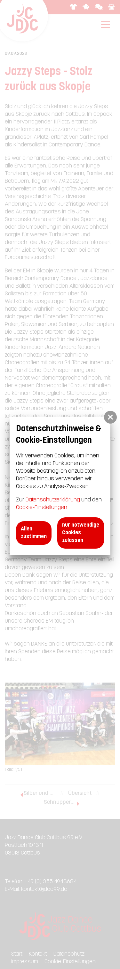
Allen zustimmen (34, 533)
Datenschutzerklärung (53, 500)
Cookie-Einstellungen (41, 508)
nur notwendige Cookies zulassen (80, 533)
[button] (110, 417)
